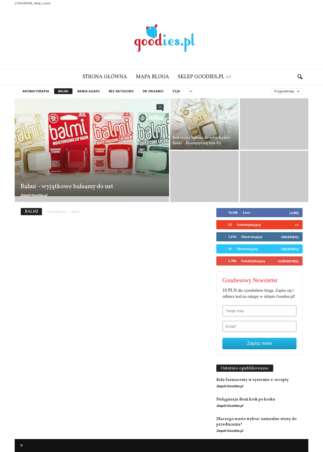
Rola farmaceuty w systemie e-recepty (252, 379)
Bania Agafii (88, 91)
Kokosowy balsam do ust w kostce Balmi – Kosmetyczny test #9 (201, 140)
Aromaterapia (35, 91)
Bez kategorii (121, 91)
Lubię (294, 213)
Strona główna (105, 77)
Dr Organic (153, 91)
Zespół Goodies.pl (33, 195)
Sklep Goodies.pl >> (204, 77)
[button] (299, 77)
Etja (176, 91)
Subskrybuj (288, 261)
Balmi (63, 91)
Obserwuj (290, 237)
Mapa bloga (152, 77)
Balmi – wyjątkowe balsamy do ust (66, 186)
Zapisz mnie (259, 343)
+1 (297, 225)
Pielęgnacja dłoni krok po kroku (245, 399)
